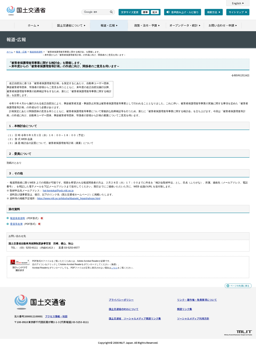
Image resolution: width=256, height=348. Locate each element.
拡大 (154, 12)
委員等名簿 (16, 223)
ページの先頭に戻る (238, 287)
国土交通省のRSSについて (123, 310)
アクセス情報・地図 (56, 317)
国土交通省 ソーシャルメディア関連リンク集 (135, 319)
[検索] (94, 12)
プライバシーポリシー (121, 300)
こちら (114, 268)
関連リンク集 (184, 310)
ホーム (10, 52)
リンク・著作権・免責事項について (197, 300)
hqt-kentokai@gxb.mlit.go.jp (58, 190)
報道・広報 (21, 52)
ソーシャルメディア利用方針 (193, 319)
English (236, 3)
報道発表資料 (36, 52)
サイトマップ (236, 12)
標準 (145, 12)
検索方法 (212, 12)
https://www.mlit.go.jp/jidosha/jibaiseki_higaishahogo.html (68, 198)
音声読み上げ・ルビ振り (185, 12)
